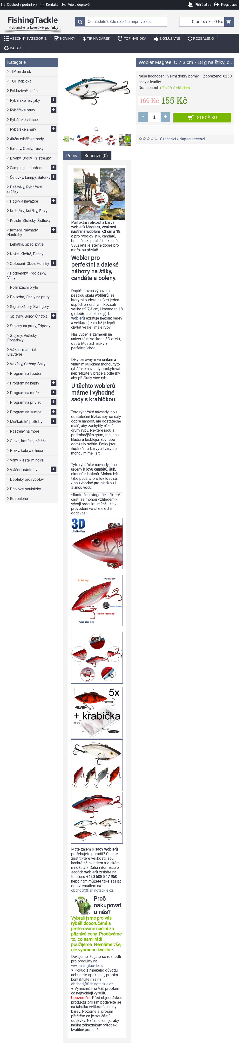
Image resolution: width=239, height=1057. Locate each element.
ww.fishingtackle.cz (87, 965)
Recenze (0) (96, 155)
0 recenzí (168, 139)
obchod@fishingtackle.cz (92, 890)
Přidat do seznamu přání (162, 130)
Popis (71, 155)
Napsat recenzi (192, 139)
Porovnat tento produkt (209, 130)
